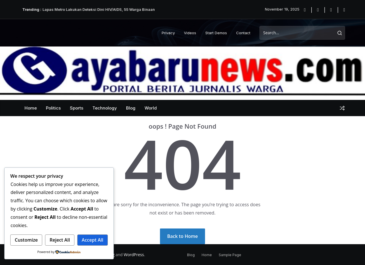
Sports (76, 108)
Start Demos (216, 33)
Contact (243, 33)
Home (31, 108)
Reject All (60, 240)
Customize (26, 240)
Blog (130, 108)
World (151, 108)
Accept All (93, 240)
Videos (190, 33)
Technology (104, 108)
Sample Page (230, 255)
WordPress (134, 254)
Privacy (168, 33)
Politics (53, 108)
